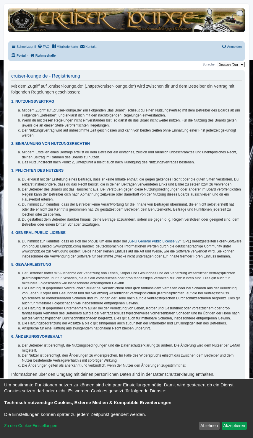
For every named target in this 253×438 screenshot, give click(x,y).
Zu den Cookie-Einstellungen (30, 425)
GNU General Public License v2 (154, 241)
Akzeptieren (234, 425)
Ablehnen (209, 425)
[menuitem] (43, 46)
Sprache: (208, 64)
